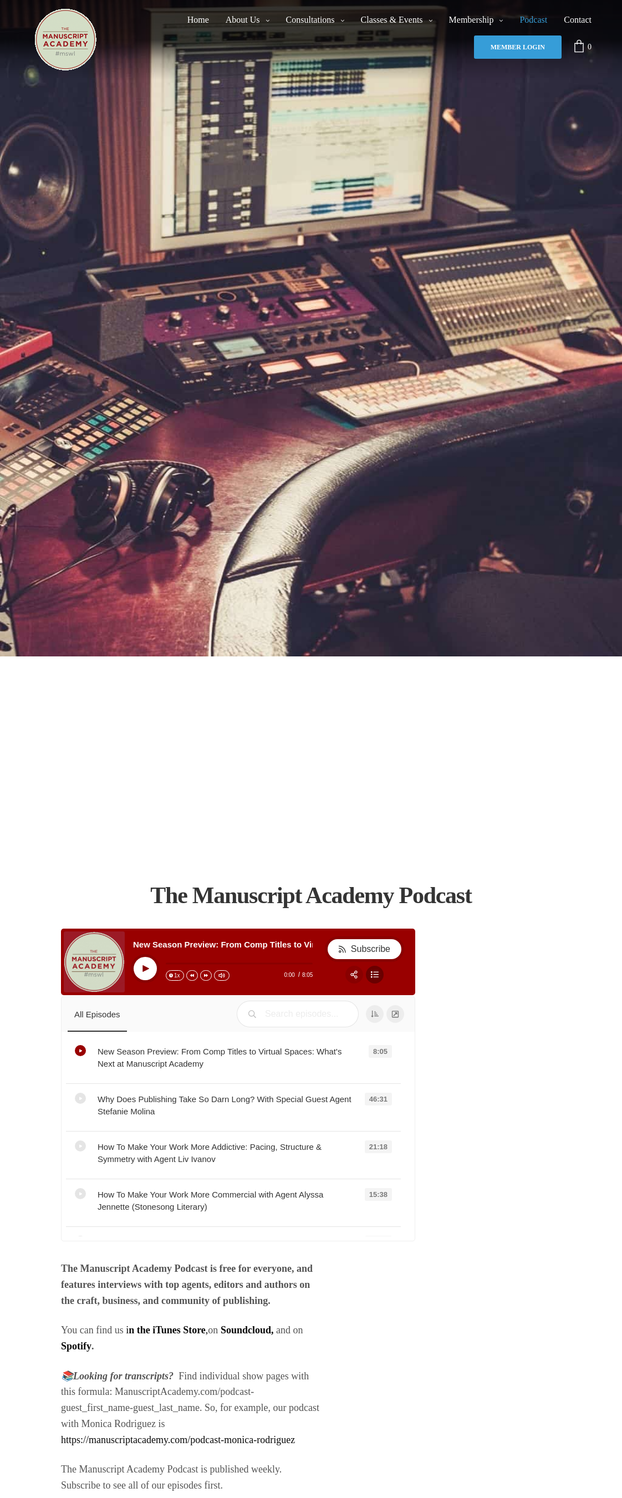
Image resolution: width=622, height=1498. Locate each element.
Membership (471, 19)
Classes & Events (392, 19)
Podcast (533, 19)
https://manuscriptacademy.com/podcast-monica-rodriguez (178, 1439)
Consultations (310, 19)
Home (198, 19)
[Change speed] (175, 975)
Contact (578, 19)
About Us (243, 19)
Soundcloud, (247, 1330)
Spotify (76, 1346)
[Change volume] (222, 975)
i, (167, 1330)
